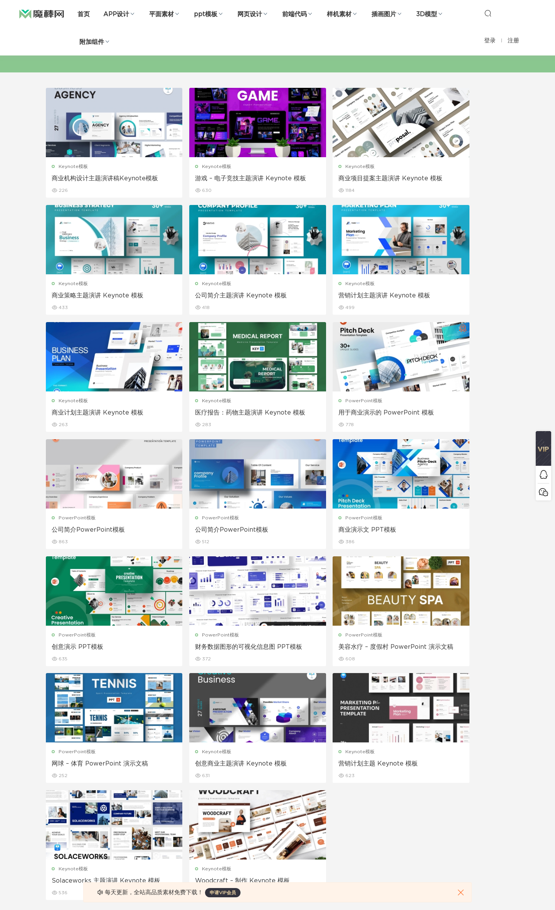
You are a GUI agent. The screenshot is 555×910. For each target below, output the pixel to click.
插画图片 (384, 14)
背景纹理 (129, 833)
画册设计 (203, 784)
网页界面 (55, 751)
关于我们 (351, 751)
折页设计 (203, 767)
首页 (83, 14)
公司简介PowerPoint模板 (206, 413)
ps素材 (53, 833)
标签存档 (351, 800)
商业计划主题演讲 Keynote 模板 (333, 296)
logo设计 (130, 850)
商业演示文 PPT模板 (433, 413)
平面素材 (161, 14)
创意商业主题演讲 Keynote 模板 (98, 648)
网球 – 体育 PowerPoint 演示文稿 (453, 531)
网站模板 (55, 784)
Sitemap (352, 784)
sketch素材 (58, 850)
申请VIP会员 (223, 892)
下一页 (319, 690)
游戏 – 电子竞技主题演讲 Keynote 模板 (218, 178)
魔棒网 (41, 13)
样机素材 (339, 14)
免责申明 (351, 767)
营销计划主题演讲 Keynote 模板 (215, 296)
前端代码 (294, 14)
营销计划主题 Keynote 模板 (209, 648)
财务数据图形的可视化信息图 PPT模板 (217, 531)
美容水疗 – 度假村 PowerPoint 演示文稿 (335, 531)
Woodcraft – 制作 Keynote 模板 (452, 648)
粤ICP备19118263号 (488, 891)
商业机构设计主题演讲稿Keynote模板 (99, 178)
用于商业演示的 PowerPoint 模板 (100, 413)
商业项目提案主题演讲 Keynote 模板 (336, 178)
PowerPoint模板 (77, 401)
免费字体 (203, 833)
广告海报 (203, 751)
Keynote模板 (73, 166)
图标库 (53, 817)
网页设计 (249, 14)
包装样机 (277, 751)
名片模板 (203, 800)
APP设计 (116, 14)
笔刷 (125, 800)
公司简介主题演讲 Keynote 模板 (98, 296)
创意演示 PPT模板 (78, 531)
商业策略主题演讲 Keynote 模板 (450, 178)
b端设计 (54, 767)
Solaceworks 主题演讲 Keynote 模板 (334, 648)
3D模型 (426, 14)
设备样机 (277, 767)
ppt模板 (205, 14)
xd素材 (53, 867)
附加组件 (91, 42)
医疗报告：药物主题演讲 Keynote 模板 (453, 296)
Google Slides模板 (141, 751)
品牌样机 (277, 784)
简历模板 (203, 817)
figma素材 (57, 800)
